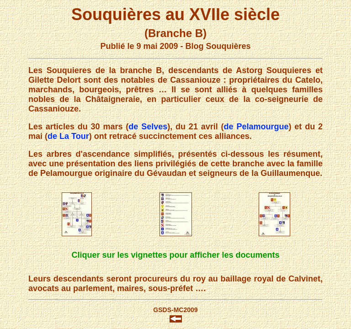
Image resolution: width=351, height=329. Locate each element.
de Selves (147, 126)
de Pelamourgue (256, 126)
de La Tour (68, 136)
